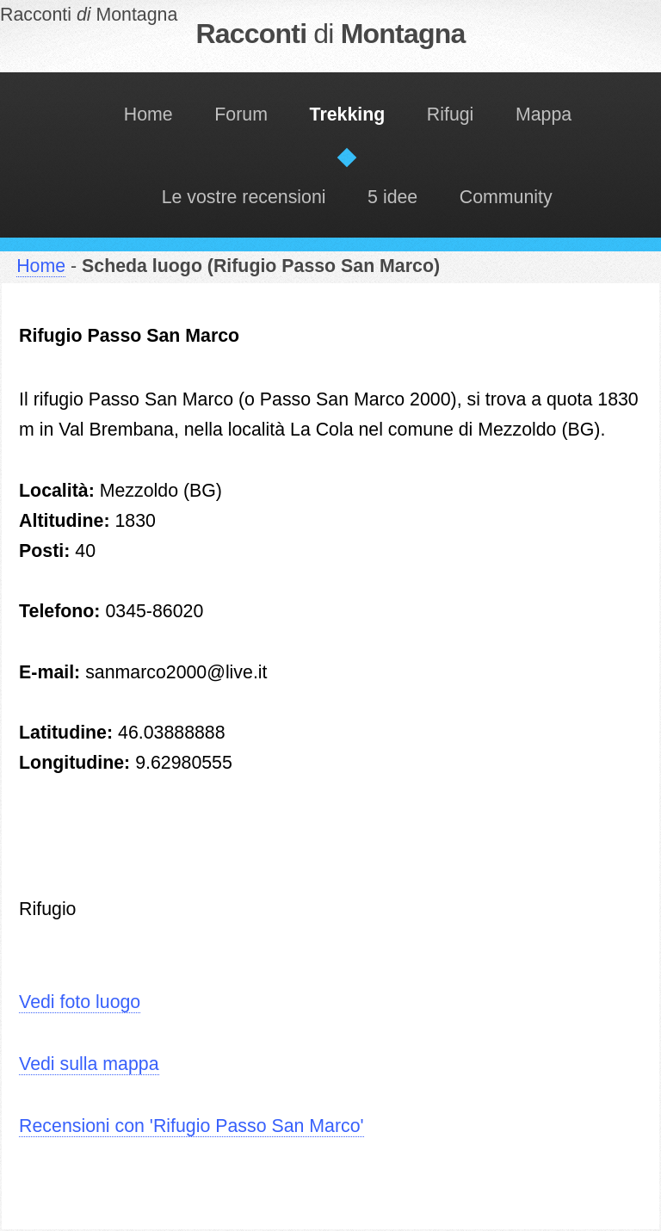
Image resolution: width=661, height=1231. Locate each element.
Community (506, 197)
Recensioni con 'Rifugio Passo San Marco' (191, 1126)
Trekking (348, 114)
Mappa (543, 114)
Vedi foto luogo (79, 1002)
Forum (241, 114)
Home (148, 114)
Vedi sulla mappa (88, 1064)
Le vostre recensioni (244, 197)
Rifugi (450, 114)
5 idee (392, 197)
